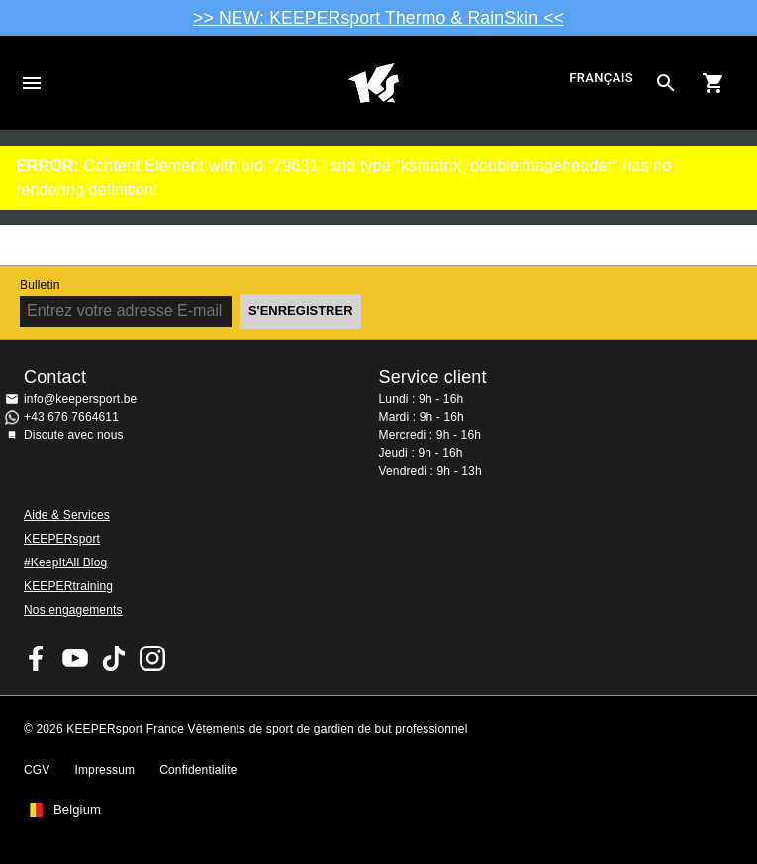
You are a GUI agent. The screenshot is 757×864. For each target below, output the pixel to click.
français (601, 78)
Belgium (77, 810)
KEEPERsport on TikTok (114, 658)
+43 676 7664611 (71, 417)
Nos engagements (73, 610)
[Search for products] (666, 83)
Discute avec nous (74, 435)
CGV (36, 770)
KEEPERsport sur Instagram (152, 658)
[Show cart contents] (713, 83)
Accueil (373, 83)
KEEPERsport (62, 539)
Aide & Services (67, 515)
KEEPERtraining (68, 586)
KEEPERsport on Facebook (36, 658)
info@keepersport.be (80, 399)
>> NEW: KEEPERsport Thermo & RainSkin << (378, 18)
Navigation (31, 83)
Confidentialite (198, 770)
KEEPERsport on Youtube (75, 658)
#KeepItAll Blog (65, 562)
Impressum (104, 770)
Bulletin (40, 285)
